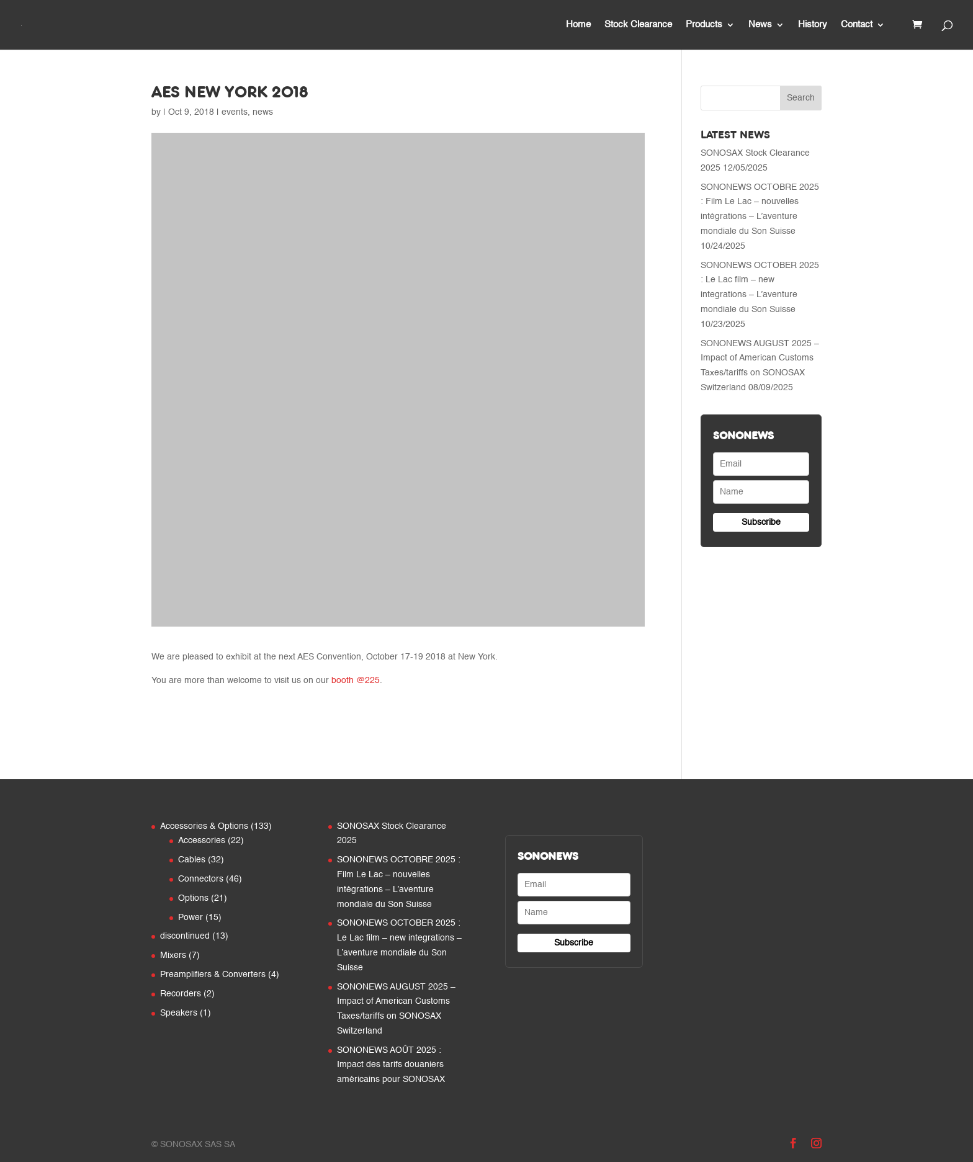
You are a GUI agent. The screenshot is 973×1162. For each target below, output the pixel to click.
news (263, 112)
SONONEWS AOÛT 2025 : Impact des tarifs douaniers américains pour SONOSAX (391, 1065)
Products (704, 24)
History (812, 24)
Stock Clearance (638, 24)
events (235, 112)
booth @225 (355, 680)
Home (578, 24)
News (760, 24)
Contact (856, 24)
